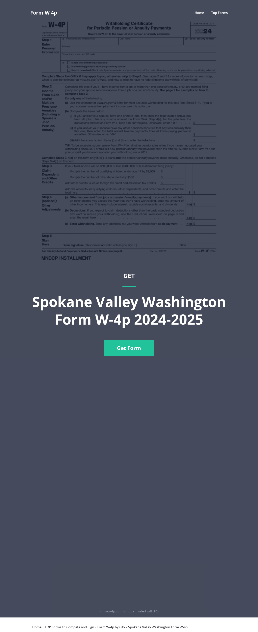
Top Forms (219, 12)
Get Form (129, 348)
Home (199, 12)
